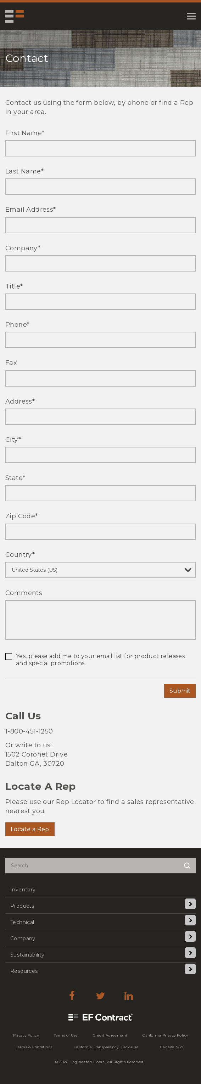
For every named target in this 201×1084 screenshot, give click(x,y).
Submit (179, 691)
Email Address (30, 209)
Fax (11, 363)
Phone (17, 325)
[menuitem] (100, 889)
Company (22, 248)
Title (14, 286)
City (13, 440)
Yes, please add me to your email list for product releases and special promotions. (100, 660)
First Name (24, 133)
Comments (23, 593)
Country (20, 555)
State (15, 478)
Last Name (24, 171)
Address (20, 401)
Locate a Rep (30, 829)
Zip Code (21, 516)
